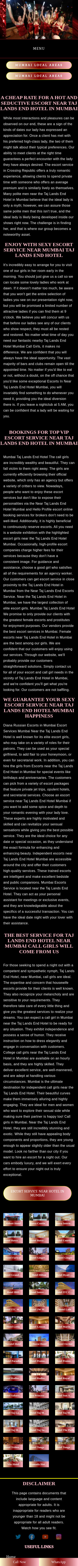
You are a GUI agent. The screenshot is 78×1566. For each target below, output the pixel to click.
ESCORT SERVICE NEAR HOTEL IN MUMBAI (37, 1193)
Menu (39, 48)
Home (11, 1557)
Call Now (19, 1562)
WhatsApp (58, 1562)
